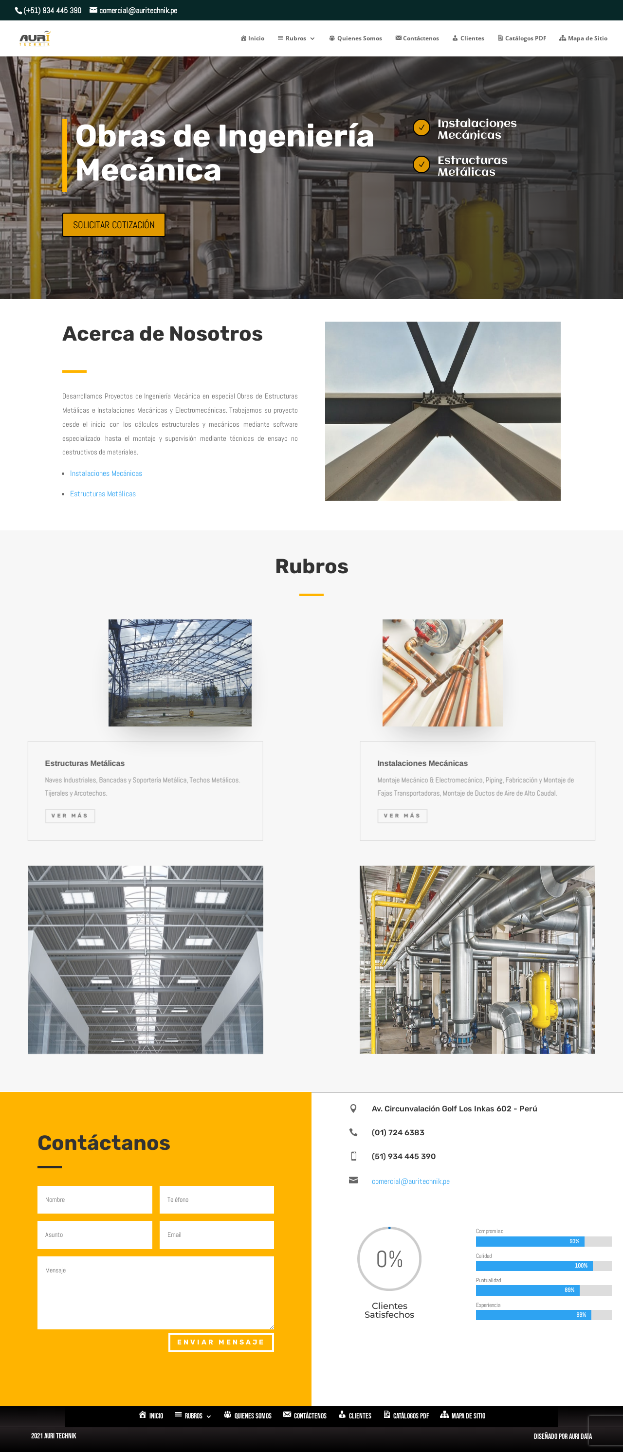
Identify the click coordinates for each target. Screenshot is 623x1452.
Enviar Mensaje (221, 1342)
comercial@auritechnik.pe (411, 1181)
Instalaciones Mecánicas (106, 473)
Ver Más (584, 816)
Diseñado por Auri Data (563, 1436)
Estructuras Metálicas (103, 494)
